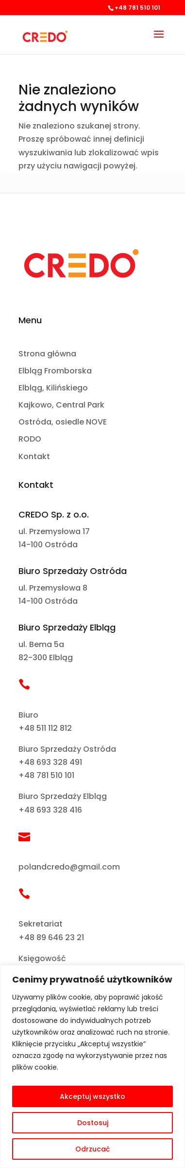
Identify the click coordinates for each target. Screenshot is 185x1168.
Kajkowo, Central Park (61, 405)
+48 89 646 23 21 (51, 937)
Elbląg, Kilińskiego (53, 388)
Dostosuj (92, 1123)
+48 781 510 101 (46, 775)
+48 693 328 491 (50, 762)
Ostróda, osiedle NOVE (62, 422)
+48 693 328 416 (50, 810)
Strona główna (47, 354)
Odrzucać (92, 1149)
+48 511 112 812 (45, 728)
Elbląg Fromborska (55, 371)
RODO (29, 439)
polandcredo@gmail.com (69, 866)
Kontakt (34, 457)
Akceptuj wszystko (92, 1096)
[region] (92, 1066)
